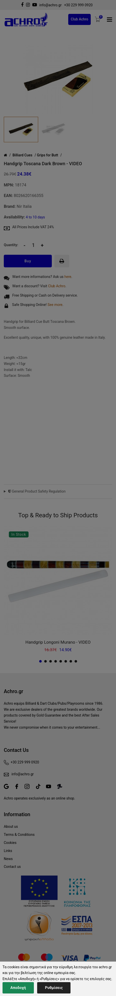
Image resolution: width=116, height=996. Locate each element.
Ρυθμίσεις (54, 987)
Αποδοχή (18, 987)
